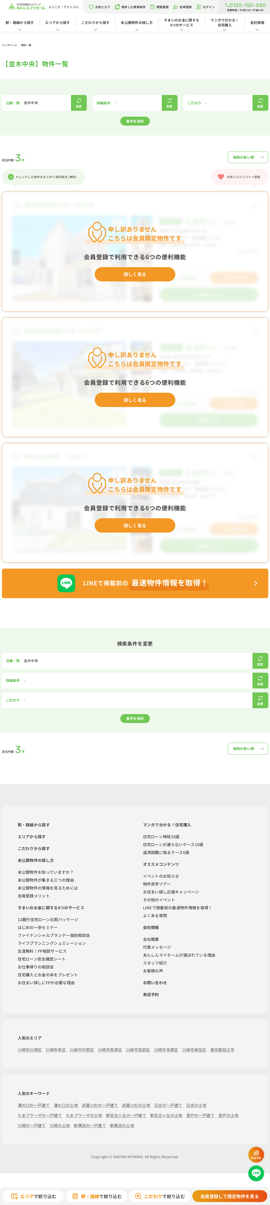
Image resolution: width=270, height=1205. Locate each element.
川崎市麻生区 (194, 1050)
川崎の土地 (60, 1125)
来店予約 (151, 994)
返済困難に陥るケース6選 (166, 852)
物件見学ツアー (157, 884)
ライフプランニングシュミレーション (52, 943)
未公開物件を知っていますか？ (46, 872)
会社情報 (257, 22)
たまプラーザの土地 (84, 1115)
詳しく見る (135, 274)
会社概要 (151, 939)
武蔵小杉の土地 (136, 1105)
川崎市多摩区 (166, 1050)
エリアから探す (57, 22)
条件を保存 (135, 121)
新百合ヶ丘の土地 (166, 1115)
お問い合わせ (155, 982)
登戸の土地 (228, 1115)
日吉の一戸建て (168, 1105)
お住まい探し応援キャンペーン (171, 892)
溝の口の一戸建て (34, 1105)
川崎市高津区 (110, 1050)
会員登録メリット (34, 896)
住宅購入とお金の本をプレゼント (48, 975)
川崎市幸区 (56, 1050)
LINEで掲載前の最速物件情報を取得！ (178, 907)
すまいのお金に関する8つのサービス (181, 22)
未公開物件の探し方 (137, 22)
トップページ (10, 45)
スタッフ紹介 (155, 963)
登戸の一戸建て (200, 1115)
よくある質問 (155, 915)
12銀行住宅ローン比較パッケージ (48, 919)
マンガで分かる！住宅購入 (225, 22)
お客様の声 (153, 971)
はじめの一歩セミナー (38, 927)
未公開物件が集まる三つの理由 (46, 880)
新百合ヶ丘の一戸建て (126, 1115)
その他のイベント (159, 900)
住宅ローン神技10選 (161, 836)
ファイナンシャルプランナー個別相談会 (54, 935)
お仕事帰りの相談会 (36, 967)
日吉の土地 (196, 1105)
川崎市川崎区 (30, 1050)
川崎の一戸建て (32, 1125)
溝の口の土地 (66, 1105)
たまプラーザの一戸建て (40, 1115)
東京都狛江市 (222, 1050)
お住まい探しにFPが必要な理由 (46, 982)
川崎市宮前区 (138, 1050)
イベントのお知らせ (161, 876)
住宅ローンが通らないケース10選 (173, 844)
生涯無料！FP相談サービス (42, 951)
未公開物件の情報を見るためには (48, 888)
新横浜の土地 (122, 1125)
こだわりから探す (95, 22)
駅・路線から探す (20, 22)
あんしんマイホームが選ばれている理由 (179, 955)
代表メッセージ (157, 947)
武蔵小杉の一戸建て (100, 1105)
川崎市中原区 (82, 1050)
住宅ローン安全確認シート (42, 959)
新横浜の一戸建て (90, 1125)
